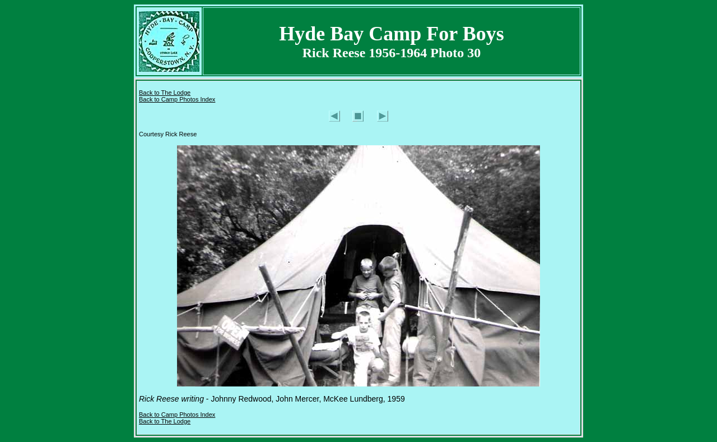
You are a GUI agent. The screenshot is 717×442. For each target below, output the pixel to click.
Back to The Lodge (164, 92)
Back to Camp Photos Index (177, 99)
